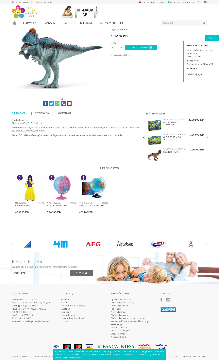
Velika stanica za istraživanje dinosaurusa (171, 149)
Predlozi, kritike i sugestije (73, 332)
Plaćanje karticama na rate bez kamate (129, 344)
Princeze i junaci (22, 229)
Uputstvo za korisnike (121, 325)
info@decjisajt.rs (28, 331)
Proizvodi (25, 28)
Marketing (66, 338)
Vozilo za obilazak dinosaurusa (172, 164)
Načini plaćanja (118, 338)
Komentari (64, 139)
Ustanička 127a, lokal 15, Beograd (34, 328)
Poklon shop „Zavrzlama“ (73, 344)
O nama (65, 325)
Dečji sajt (15, 28)
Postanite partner (69, 341)
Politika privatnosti (119, 332)
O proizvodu (19, 139)
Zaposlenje (66, 335)
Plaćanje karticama (119, 341)
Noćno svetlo (53, 229)
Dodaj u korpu (140, 73)
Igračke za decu (37, 28)
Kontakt (65, 347)
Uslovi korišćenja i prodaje (123, 329)
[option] (175, 167)
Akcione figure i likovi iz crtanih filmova (60, 28)
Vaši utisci (65, 329)
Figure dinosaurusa (85, 28)
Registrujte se (188, 2)
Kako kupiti (116, 335)
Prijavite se (81, 299)
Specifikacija (42, 139)
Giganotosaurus (171, 178)
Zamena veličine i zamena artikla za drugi (130, 347)
